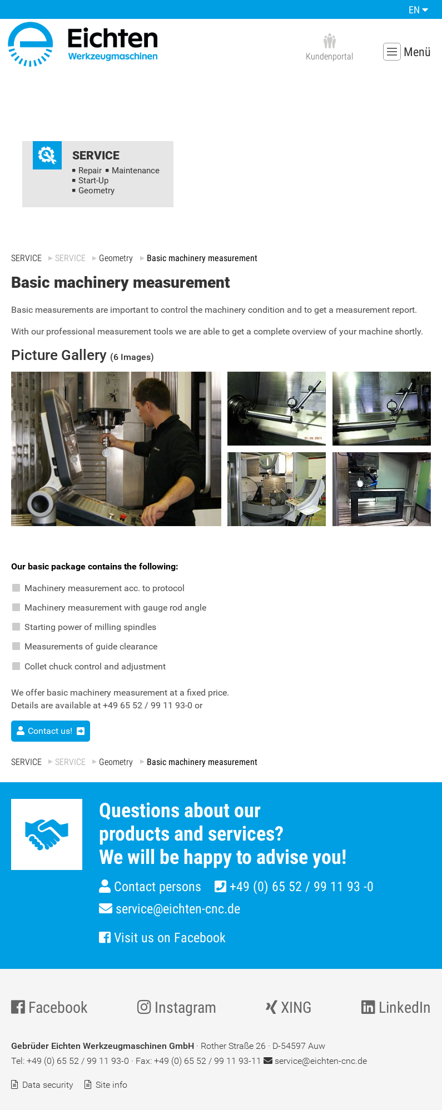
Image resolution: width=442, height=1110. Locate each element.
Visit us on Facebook (162, 938)
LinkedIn (396, 1007)
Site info (111, 1084)
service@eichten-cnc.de (169, 909)
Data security (47, 1084)
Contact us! (50, 731)
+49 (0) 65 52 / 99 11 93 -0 (294, 886)
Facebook (49, 1007)
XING (289, 1007)
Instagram (176, 1007)
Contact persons (150, 886)
